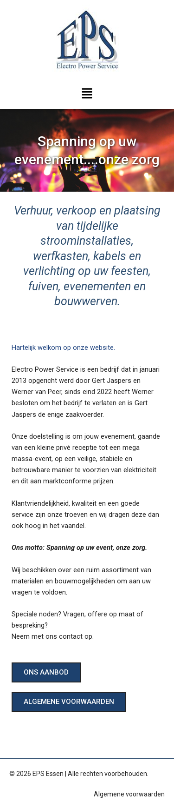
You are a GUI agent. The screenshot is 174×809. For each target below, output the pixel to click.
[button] (86, 94)
